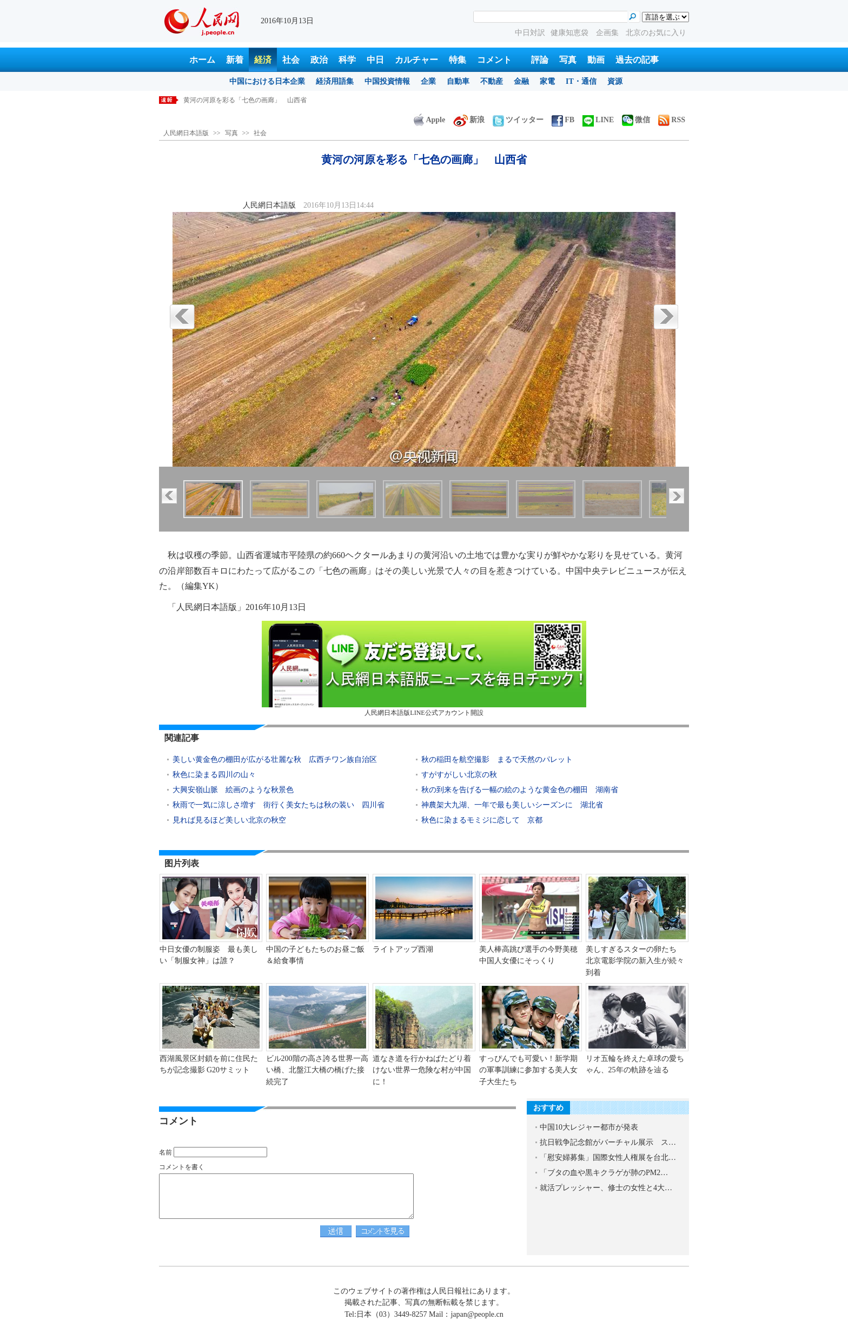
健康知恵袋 (571, 33)
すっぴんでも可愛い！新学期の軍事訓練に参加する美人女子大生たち (528, 1070)
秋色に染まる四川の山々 (214, 775)
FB (563, 120)
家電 (547, 81)
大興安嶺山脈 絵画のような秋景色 (233, 790)
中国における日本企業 (267, 81)
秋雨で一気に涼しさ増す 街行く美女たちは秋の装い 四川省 (279, 805)
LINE (598, 120)
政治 (319, 59)
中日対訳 (530, 33)
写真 (568, 59)
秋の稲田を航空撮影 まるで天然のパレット (497, 759)
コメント (494, 59)
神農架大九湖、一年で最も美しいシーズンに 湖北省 (512, 805)
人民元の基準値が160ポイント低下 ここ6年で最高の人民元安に (277, 100)
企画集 (608, 33)
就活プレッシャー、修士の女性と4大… (606, 1188)
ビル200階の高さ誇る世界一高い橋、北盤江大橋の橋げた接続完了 (317, 1070)
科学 (347, 59)
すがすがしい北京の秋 (459, 775)
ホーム (202, 59)
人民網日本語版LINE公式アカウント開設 (424, 669)
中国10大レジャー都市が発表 (589, 1127)
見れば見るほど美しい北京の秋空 (229, 820)
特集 (457, 59)
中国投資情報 (387, 81)
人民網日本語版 (186, 133)
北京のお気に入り (656, 33)
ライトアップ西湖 (403, 949)
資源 (614, 81)
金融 (521, 81)
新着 (234, 59)
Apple (429, 120)
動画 (596, 59)
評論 (539, 59)
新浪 (469, 120)
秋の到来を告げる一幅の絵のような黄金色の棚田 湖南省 (519, 790)
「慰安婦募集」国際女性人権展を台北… (608, 1157)
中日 (375, 59)
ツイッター (518, 120)
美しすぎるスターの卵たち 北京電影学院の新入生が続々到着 (635, 961)
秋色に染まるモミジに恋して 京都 (481, 820)
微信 (636, 120)
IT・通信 (581, 81)
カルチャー (416, 59)
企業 (428, 81)
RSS (671, 120)
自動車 (458, 81)
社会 (291, 59)
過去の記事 (637, 59)
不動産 (491, 81)
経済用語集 (335, 81)
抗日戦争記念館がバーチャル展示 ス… (608, 1142)
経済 (262, 59)
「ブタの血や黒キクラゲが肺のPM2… (604, 1173)
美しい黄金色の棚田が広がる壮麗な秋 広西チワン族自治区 (275, 759)
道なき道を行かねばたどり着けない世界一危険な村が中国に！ (422, 1070)
